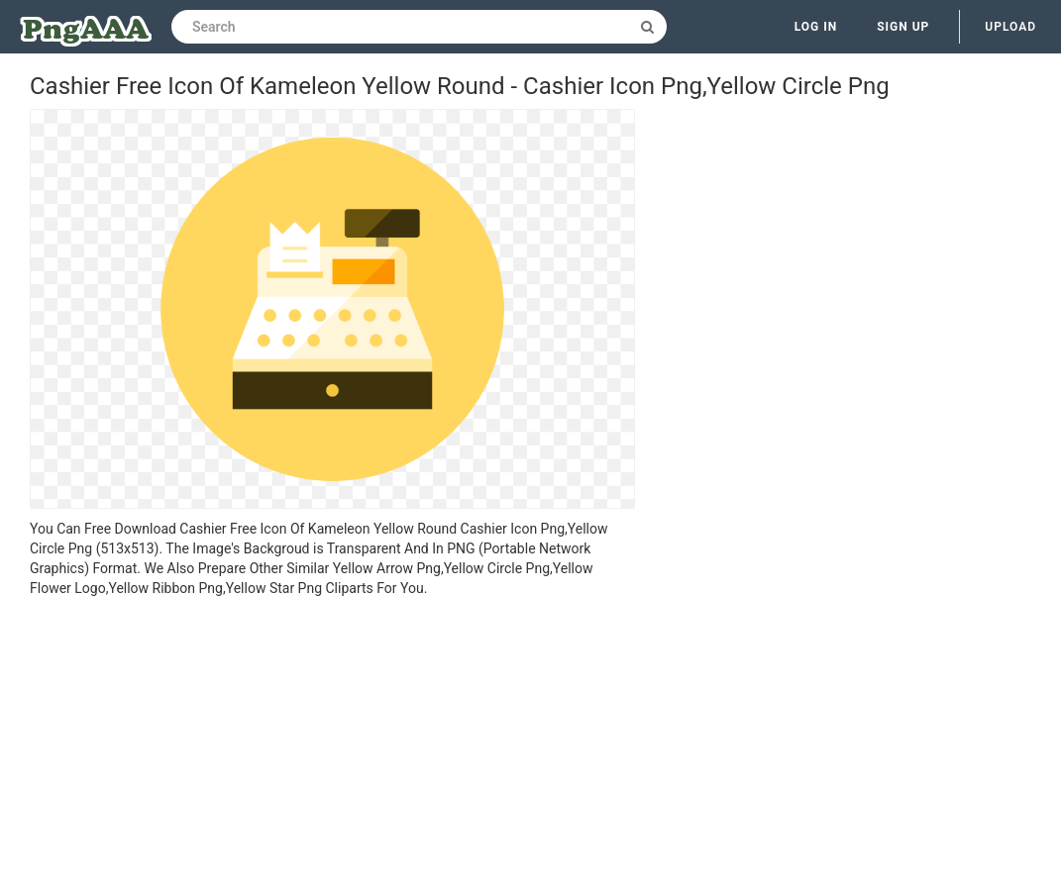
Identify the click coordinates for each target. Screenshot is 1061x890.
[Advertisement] (332, 746)
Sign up (903, 27)
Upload (1010, 27)
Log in (816, 27)
